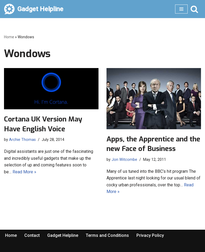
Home (9, 37)
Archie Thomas (22, 139)
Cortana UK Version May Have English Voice (43, 124)
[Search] (194, 9)
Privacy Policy (150, 235)
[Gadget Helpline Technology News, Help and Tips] (33, 9)
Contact (32, 235)
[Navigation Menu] (181, 9)
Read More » (24, 171)
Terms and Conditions (107, 235)
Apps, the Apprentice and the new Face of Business (153, 144)
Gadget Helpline (62, 235)
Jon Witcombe (124, 159)
